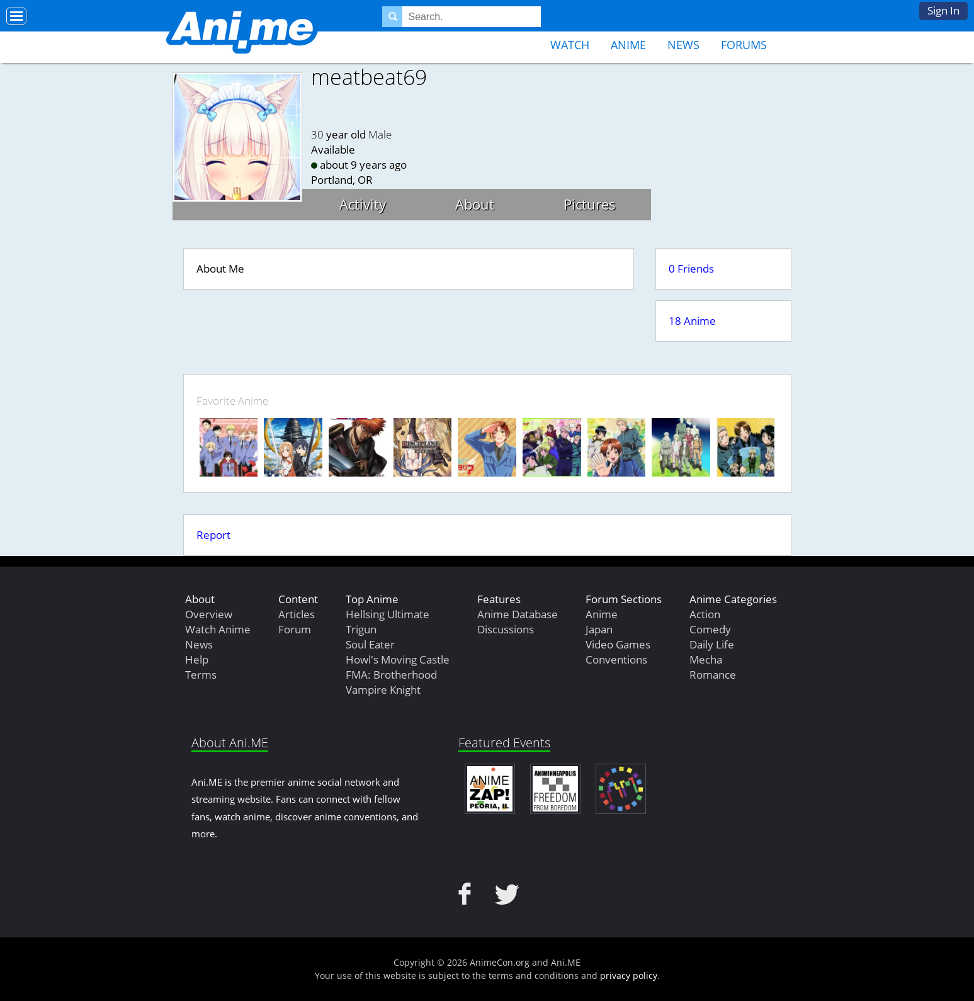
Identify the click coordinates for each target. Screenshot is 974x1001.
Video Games (618, 644)
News (683, 44)
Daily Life (711, 644)
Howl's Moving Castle (398, 659)
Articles (296, 614)
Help (196, 659)
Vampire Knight (383, 689)
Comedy (710, 629)
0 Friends (691, 268)
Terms (201, 674)
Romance (712, 674)
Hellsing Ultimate (387, 614)
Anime (628, 44)
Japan (599, 629)
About (474, 204)
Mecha (705, 659)
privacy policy (628, 975)
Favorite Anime (232, 400)
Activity (362, 204)
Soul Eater (370, 644)
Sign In (943, 10)
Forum (294, 629)
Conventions (616, 659)
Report (213, 535)
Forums (744, 44)
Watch (569, 44)
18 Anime (692, 321)
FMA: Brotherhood (391, 674)
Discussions (505, 629)
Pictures (589, 204)
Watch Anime (218, 629)
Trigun (361, 629)
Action (704, 614)
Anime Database (517, 614)
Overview (208, 614)
